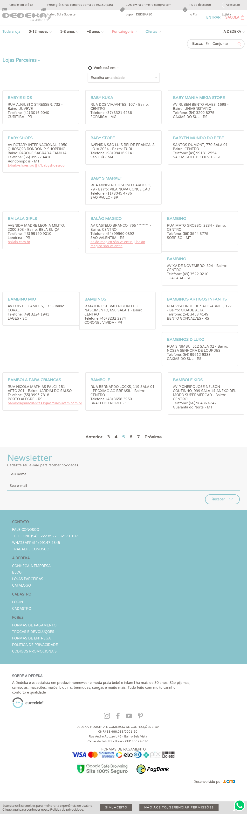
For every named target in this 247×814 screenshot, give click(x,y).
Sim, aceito (116, 807)
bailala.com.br (19, 242)
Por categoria (122, 32)
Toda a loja (11, 32)
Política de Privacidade (35, 645)
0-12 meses (38, 32)
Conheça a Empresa (31, 566)
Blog (17, 572)
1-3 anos (67, 32)
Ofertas (151, 32)
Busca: (197, 44)
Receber (218, 499)
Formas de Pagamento (34, 625)
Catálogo (21, 585)
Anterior (93, 437)
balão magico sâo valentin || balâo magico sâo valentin (117, 244)
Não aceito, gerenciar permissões (179, 807)
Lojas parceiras (27, 579)
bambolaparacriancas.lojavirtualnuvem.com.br (45, 403)
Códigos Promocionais (34, 651)
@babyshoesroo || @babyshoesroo (36, 165)
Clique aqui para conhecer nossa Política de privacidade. (43, 810)
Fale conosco (25, 530)
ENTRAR (213, 17)
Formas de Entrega (31, 638)
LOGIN (17, 602)
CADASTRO (21, 609)
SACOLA (232, 17)
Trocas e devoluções (33, 632)
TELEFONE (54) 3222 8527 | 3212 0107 (45, 536)
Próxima (153, 437)
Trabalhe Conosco (30, 549)
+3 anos (93, 32)
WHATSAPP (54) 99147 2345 (36, 543)
